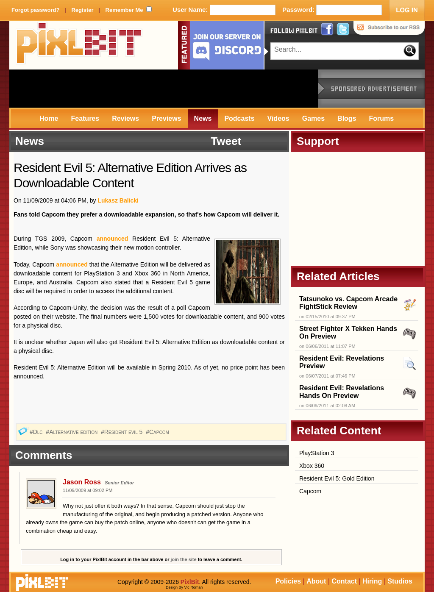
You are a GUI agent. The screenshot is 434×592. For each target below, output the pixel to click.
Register (82, 10)
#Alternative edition (72, 431)
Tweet (226, 141)
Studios (399, 581)
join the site (184, 559)
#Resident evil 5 (122, 431)
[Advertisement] (163, 88)
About (316, 581)
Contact (344, 581)
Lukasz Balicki (118, 200)
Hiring (372, 581)
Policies (288, 581)
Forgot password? (35, 10)
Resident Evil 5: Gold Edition (336, 478)
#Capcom (158, 431)
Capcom (310, 491)
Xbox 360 (311, 465)
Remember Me (124, 10)
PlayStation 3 (316, 453)
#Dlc (37, 431)
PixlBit (79, 45)
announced (112, 238)
